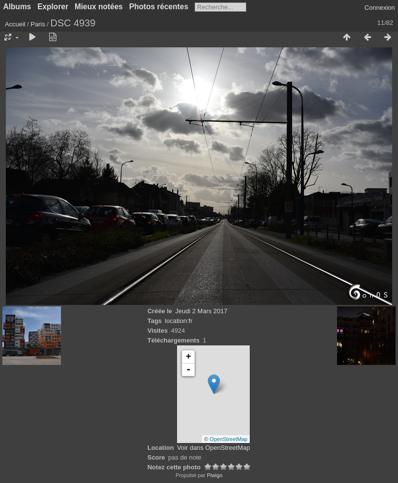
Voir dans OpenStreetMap (213, 447)
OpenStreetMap (229, 439)
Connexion (379, 7)
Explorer (53, 6)
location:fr (178, 320)
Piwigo (214, 475)
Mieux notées (99, 6)
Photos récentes (158, 6)
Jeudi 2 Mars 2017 (201, 311)
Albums (17, 6)
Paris (38, 24)
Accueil (15, 24)
